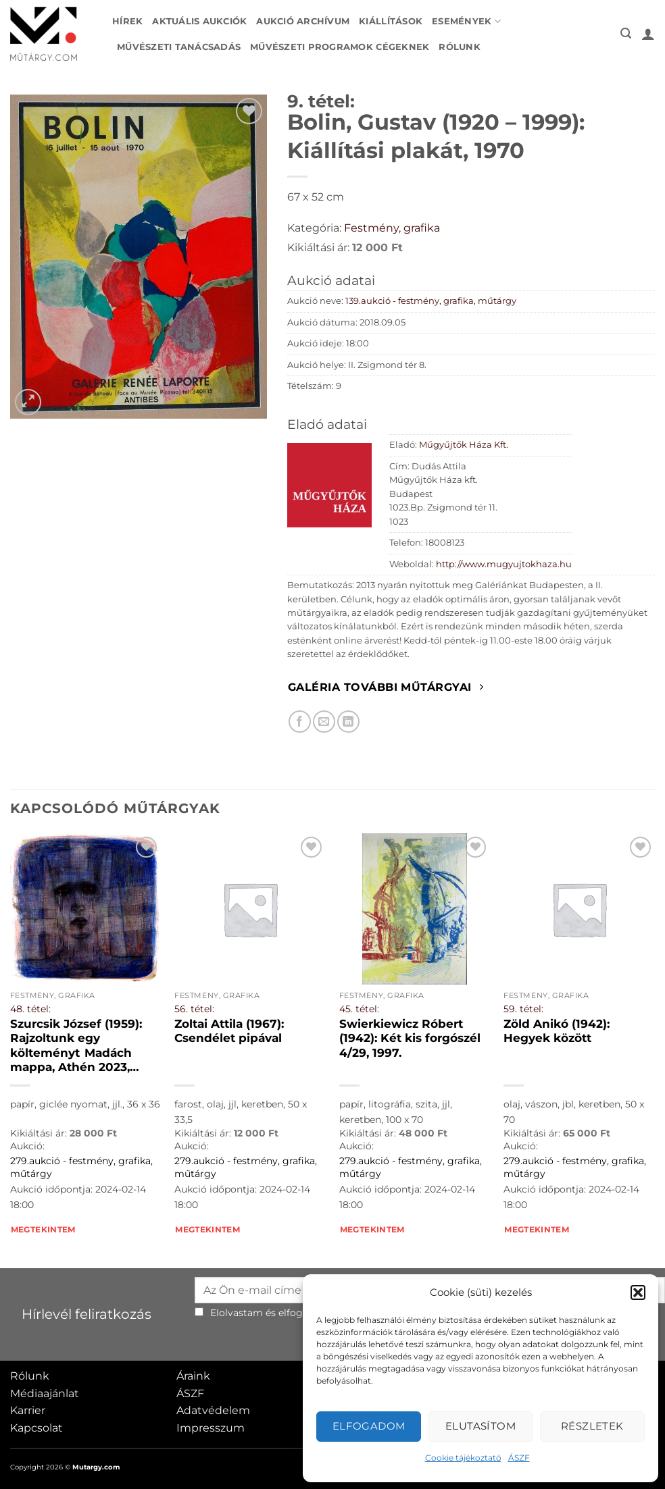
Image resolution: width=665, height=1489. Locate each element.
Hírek (127, 21)
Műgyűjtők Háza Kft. (463, 445)
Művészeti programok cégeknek (339, 47)
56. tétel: (194, 1009)
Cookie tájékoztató (463, 1458)
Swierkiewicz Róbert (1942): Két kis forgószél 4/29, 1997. (410, 1038)
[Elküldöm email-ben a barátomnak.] (324, 721)
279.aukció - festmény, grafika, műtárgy (81, 1167)
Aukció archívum (302, 21)
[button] (638, 1292)
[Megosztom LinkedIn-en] (348, 721)
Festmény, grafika (392, 227)
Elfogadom (368, 1425)
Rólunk (460, 47)
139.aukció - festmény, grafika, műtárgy (430, 301)
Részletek (592, 1425)
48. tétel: (30, 1009)
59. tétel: (523, 1009)
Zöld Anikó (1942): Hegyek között (556, 1031)
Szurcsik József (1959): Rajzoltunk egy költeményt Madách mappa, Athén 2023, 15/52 (78, 1046)
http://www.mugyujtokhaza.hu (504, 564)
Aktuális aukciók (199, 21)
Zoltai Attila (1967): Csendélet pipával (229, 1031)
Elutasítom (480, 1425)
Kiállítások (390, 21)
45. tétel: (359, 1009)
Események (466, 21)
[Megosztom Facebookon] (300, 721)
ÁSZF (519, 1458)
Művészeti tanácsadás (179, 47)
